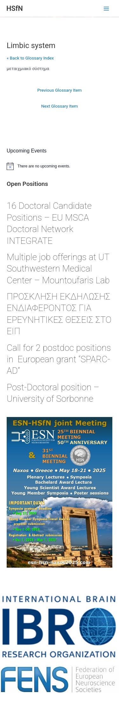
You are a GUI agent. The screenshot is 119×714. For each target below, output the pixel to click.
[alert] (59, 166)
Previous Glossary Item (59, 90)
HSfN (14, 8)
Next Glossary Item (59, 106)
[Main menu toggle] (106, 8)
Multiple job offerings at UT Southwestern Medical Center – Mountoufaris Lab (59, 269)
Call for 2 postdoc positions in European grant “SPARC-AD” (59, 359)
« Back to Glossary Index (30, 57)
